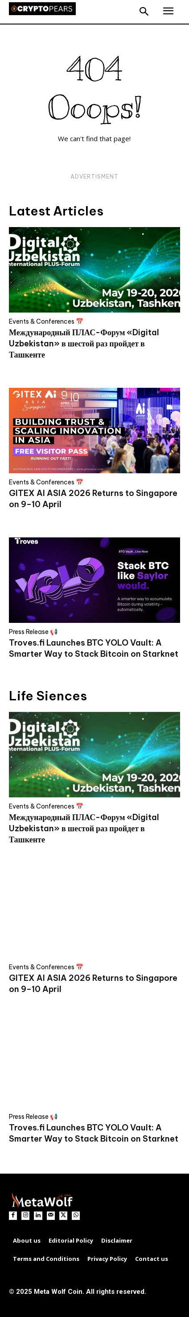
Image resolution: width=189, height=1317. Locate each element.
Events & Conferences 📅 (46, 321)
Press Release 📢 (33, 632)
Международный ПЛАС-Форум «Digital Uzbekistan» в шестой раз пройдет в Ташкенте (84, 343)
